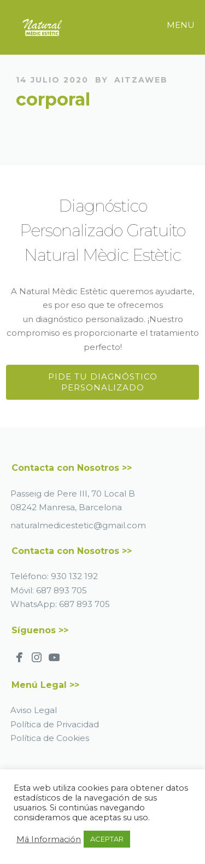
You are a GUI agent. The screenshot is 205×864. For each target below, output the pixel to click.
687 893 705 (61, 590)
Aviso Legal (33, 710)
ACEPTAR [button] (107, 838)
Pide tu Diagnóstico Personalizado (102, 382)
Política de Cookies (49, 738)
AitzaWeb (141, 80)
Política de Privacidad (54, 724)
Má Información (48, 839)
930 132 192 (74, 576)
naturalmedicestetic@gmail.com (78, 525)
